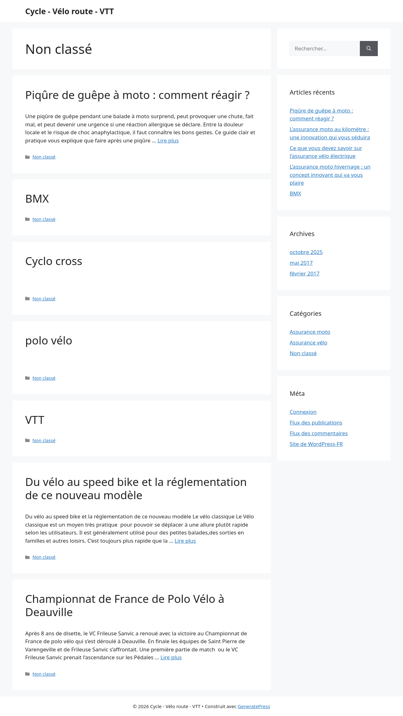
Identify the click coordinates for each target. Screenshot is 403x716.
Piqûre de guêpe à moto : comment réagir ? (137, 94)
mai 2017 (301, 262)
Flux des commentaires (319, 433)
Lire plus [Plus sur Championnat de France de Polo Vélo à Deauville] (171, 657)
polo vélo (48, 340)
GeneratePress (254, 706)
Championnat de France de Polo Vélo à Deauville (124, 605)
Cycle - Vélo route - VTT (69, 11)
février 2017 (305, 273)
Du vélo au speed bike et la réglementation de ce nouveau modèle (136, 488)
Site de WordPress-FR (316, 444)
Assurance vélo (308, 342)
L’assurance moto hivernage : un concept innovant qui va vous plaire (330, 174)
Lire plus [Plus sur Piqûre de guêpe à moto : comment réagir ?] (168, 140)
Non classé (43, 157)
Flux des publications (316, 422)
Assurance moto (310, 331)
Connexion (303, 411)
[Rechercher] (369, 48)
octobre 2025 (306, 252)
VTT (34, 419)
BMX (37, 198)
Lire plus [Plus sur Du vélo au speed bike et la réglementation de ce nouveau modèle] (185, 540)
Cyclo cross (53, 260)
